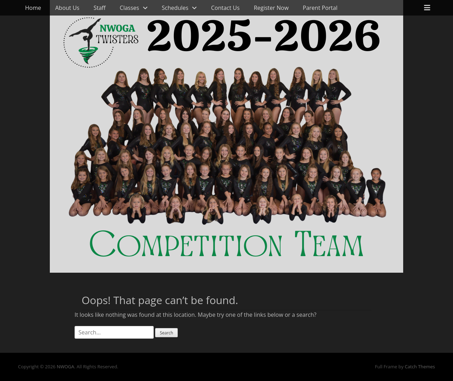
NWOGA (65, 366)
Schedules (175, 8)
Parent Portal (320, 8)
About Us (67, 8)
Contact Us (225, 8)
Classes (129, 8)
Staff (100, 8)
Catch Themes (420, 366)
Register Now (271, 8)
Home (33, 8)
